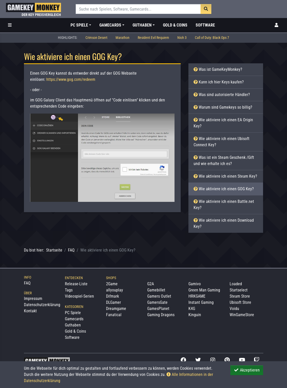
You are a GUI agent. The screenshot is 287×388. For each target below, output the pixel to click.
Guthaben (73, 325)
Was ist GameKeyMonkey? (218, 69)
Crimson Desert (96, 38)
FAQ (71, 250)
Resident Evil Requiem (153, 38)
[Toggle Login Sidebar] (276, 25)
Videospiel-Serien (79, 296)
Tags (69, 290)
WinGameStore (242, 314)
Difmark (112, 296)
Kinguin (194, 314)
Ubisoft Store (240, 302)
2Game (112, 283)
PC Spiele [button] (79, 25)
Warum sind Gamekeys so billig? (223, 107)
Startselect (239, 290)
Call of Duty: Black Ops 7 (212, 38)
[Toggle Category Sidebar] (10, 25)
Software (205, 25)
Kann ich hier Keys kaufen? (219, 82)
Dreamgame (116, 308)
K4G (191, 308)
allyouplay (114, 290)
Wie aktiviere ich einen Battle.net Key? (224, 204)
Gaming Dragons (161, 314)
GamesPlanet (158, 308)
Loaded (236, 283)
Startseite (54, 250)
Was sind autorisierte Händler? (222, 94)
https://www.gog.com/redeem (70, 79)
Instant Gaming (201, 302)
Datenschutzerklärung (42, 304)
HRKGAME (196, 296)
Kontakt (30, 310)
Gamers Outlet (159, 296)
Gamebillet (156, 290)
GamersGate (157, 302)
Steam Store (240, 296)
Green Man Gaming (204, 290)
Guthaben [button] (142, 25)
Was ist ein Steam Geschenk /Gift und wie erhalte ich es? (224, 160)
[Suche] (138, 9)
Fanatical (113, 314)
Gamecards (74, 318)
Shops (111, 278)
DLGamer (113, 302)
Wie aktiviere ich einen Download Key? (224, 223)
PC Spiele (73, 312)
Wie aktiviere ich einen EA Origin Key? (223, 122)
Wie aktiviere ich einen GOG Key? (224, 188)
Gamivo (194, 283)
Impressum (33, 298)
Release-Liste (76, 283)
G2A (150, 283)
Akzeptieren (247, 370)
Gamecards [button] (110, 25)
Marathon (122, 38)
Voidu (234, 308)
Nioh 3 (182, 38)
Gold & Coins (175, 25)
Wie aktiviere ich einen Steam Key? (225, 176)
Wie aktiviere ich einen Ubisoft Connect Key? (221, 141)
